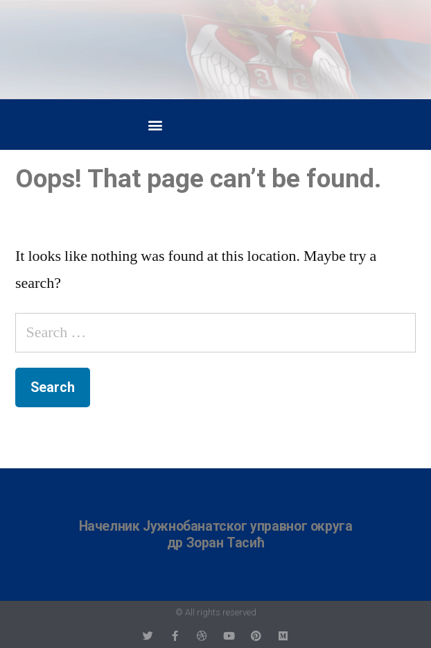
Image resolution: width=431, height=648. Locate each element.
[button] (154, 124)
